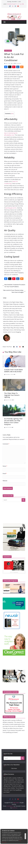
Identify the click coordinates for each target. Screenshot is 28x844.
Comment (6, 444)
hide (12, 113)
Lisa (13, 63)
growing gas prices (11, 208)
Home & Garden (8, 50)
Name (5, 466)
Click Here (14, 768)
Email (5, 473)
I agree (25, 836)
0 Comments (17, 63)
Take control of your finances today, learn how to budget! (14, 291)
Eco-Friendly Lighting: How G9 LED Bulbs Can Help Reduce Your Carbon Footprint (13, 421)
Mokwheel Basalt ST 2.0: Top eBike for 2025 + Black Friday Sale (15, 4)
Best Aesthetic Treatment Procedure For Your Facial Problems (14, 285)
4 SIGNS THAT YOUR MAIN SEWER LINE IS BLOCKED (13, 371)
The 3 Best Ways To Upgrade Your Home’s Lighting (11, 395)
